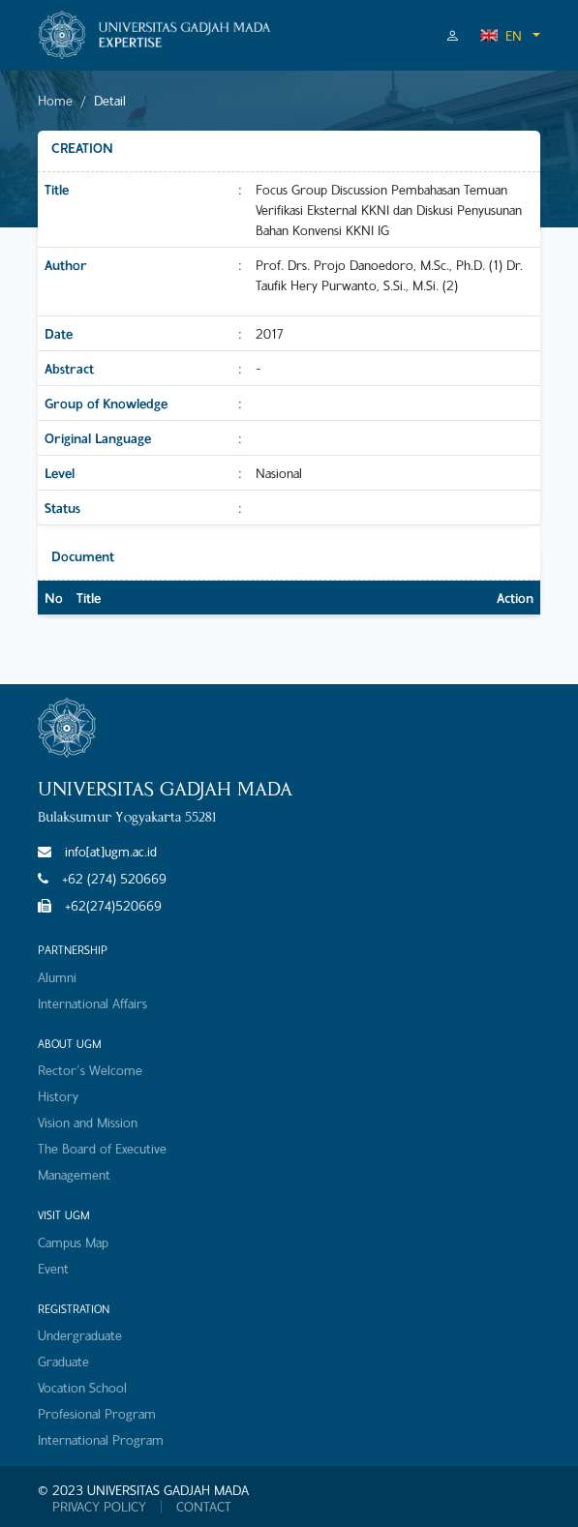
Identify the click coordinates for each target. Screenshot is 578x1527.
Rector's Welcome (90, 1070)
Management (74, 1174)
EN (500, 35)
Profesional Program (97, 1413)
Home (55, 100)
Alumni (57, 977)
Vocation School (82, 1387)
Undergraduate (80, 1335)
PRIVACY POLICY (99, 1506)
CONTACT (203, 1506)
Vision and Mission (87, 1122)
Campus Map (73, 1242)
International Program (101, 1439)
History (58, 1096)
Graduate (63, 1361)
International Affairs (92, 1003)
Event (53, 1268)
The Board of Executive (102, 1148)
